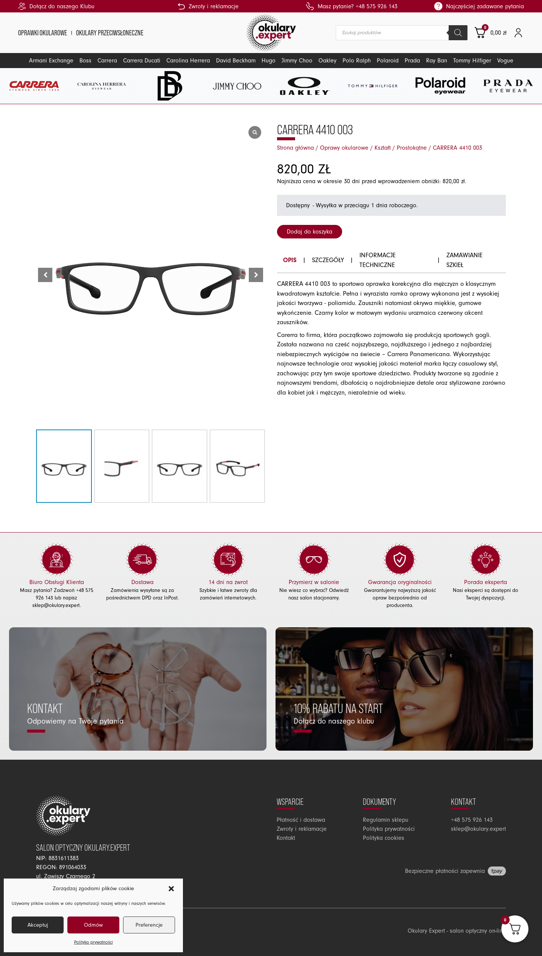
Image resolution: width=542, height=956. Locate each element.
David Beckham (236, 60)
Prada (412, 60)
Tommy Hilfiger (472, 60)
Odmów (93, 925)
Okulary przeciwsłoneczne (109, 33)
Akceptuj (37, 925)
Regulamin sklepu (385, 819)
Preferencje (149, 925)
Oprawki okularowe (42, 33)
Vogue (505, 60)
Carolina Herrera (188, 60)
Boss (85, 60)
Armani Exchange (51, 60)
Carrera (107, 60)
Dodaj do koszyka (309, 231)
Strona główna (295, 147)
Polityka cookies (383, 838)
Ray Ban (436, 60)
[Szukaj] (458, 32)
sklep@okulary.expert (56, 605)
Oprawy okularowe (344, 147)
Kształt (383, 147)
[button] (171, 888)
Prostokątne (412, 147)
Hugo (269, 60)
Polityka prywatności (93, 942)
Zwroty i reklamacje (302, 828)
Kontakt (286, 838)
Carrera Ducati (141, 60)
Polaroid (388, 60)
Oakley (327, 60)
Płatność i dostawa (301, 819)
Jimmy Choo (297, 60)
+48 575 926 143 (472, 819)
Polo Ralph (357, 60)
